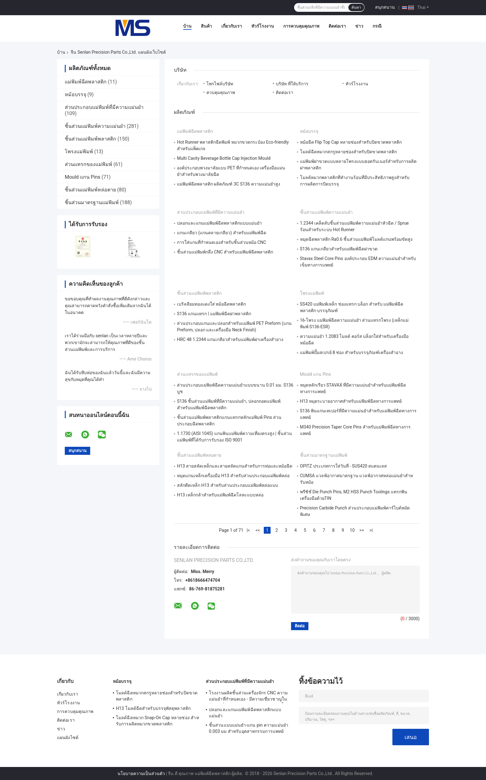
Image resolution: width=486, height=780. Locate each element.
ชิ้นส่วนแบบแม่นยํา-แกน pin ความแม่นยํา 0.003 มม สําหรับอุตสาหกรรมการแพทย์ (248, 728)
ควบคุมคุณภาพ (220, 92)
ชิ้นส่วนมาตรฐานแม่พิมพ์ (92, 202)
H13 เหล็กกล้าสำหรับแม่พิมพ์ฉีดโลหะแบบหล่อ (220, 494)
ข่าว (359, 26)
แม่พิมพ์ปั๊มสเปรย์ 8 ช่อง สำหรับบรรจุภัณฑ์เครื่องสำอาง (351, 352)
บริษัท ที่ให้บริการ (292, 83)
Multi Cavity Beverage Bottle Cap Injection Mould (224, 158)
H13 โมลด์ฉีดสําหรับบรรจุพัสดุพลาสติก (153, 708)
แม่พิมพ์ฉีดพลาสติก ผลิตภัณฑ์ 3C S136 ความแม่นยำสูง (228, 184)
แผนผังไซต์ (67, 737)
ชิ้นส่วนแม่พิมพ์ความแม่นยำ (95, 126)
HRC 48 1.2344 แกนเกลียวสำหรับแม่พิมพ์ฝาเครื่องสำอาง (230, 339)
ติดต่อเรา (337, 26)
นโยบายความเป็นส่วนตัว (141, 773)
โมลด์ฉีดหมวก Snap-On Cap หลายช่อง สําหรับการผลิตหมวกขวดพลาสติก (157, 720)
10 (352, 530)
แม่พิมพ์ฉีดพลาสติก (86, 82)
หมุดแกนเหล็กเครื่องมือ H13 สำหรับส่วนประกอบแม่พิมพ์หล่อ (233, 475)
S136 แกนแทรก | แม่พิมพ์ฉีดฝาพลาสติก (214, 313)
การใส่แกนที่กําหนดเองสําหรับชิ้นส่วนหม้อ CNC (221, 242)
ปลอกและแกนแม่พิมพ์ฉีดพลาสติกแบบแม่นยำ (219, 223)
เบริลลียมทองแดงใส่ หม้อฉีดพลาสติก (211, 304)
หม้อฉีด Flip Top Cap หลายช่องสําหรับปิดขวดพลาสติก (351, 142)
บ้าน (187, 26)
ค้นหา (356, 7)
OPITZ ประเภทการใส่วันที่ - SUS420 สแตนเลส (343, 466)
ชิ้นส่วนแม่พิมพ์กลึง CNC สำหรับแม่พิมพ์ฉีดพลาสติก (225, 251)
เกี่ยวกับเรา (231, 26)
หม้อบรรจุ (75, 94)
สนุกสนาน (385, 7)
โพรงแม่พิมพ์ (79, 152)
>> (362, 530)
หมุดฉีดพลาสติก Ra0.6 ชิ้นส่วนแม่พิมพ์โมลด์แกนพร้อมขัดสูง (356, 239)
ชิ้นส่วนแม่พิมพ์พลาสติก (90, 139)
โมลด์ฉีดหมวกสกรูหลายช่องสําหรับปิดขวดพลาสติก (348, 151)
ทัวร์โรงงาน (262, 26)
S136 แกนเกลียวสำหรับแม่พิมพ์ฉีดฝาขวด (339, 248)
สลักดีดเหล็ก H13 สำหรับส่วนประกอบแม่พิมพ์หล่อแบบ (227, 485)
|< (248, 530)
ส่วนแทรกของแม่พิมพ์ (88, 164)
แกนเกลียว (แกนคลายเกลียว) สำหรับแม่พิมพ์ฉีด (221, 232)
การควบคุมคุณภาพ (301, 26)
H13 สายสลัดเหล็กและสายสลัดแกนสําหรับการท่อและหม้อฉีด (234, 466)
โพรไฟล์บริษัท (219, 83)
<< (257, 530)
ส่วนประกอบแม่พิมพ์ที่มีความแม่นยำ (104, 107)
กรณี (377, 26)
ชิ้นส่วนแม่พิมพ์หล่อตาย (90, 190)
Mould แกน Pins (82, 177)
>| (371, 530)
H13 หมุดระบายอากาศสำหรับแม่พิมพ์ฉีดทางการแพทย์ (351, 401)
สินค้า (206, 26)
